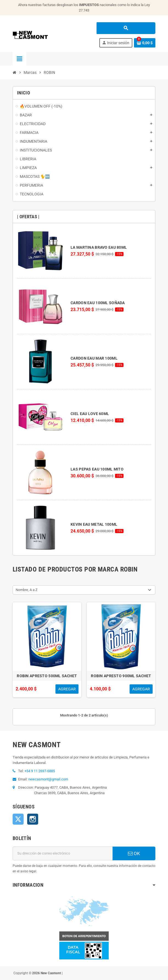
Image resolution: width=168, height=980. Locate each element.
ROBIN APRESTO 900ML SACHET (121, 676)
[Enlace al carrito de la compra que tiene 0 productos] (144, 42)
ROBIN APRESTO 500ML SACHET (47, 676)
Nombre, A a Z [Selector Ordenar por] (27, 590)
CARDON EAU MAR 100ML (94, 358)
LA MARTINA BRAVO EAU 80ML (99, 247)
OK (134, 853)
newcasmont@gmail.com (48, 779)
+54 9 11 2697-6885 (39, 771)
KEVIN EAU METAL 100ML (94, 524)
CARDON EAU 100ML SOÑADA (98, 303)
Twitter (18, 819)
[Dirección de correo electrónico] (63, 853)
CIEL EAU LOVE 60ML (90, 413)
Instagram (32, 819)
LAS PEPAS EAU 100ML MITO (97, 469)
